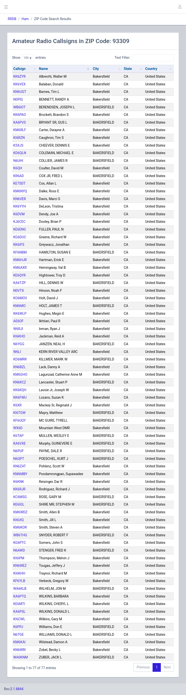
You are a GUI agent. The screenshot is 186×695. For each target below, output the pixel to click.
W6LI (17, 352)
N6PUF (18, 451)
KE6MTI (19, 604)
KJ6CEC (19, 222)
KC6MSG (20, 497)
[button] (179, 6)
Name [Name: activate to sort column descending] (43, 69)
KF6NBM (20, 252)
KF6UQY (19, 420)
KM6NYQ (20, 191)
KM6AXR (20, 267)
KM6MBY (20, 474)
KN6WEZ (20, 566)
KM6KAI (19, 642)
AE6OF (18, 321)
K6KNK (18, 482)
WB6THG (20, 535)
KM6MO (19, 306)
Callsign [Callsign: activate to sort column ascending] (19, 69)
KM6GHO (20, 374)
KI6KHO (19, 336)
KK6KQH (19, 390)
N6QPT (18, 459)
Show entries (29, 57)
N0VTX (18, 290)
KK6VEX (19, 84)
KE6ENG (19, 229)
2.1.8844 (16, 689)
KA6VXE (19, 443)
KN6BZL (19, 367)
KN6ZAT (19, 466)
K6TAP (18, 436)
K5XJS (18, 145)
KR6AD (18, 176)
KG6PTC (19, 543)
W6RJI (18, 329)
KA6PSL (19, 611)
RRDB (12, 19)
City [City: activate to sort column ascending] (96, 69)
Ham (25, 19)
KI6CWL (19, 619)
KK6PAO (19, 115)
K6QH (17, 168)
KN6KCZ (19, 382)
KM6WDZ (20, 512)
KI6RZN (19, 138)
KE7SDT (19, 183)
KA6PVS (19, 122)
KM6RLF (19, 130)
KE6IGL (18, 504)
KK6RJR (19, 489)
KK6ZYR (19, 76)
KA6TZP (19, 283)
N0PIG (18, 99)
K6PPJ (18, 627)
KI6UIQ (18, 520)
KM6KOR (20, 527)
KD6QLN (19, 153)
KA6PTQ (19, 596)
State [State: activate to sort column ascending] (128, 69)
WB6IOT (19, 107)
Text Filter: (144, 57)
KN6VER (19, 199)
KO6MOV (20, 298)
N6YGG (18, 344)
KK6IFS (18, 245)
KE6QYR (19, 275)
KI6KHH (19, 573)
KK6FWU (20, 397)
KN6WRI (19, 650)
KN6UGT (19, 92)
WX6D (18, 428)
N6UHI (18, 161)
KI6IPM (18, 558)
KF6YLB (19, 581)
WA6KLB (19, 588)
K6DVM (19, 214)
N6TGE (18, 634)
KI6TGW (19, 413)
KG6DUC (19, 237)
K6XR (17, 405)
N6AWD (19, 550)
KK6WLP (19, 313)
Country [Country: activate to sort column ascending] (151, 69)
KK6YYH (19, 206)
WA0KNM (20, 657)
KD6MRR (20, 359)
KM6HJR (20, 260)
